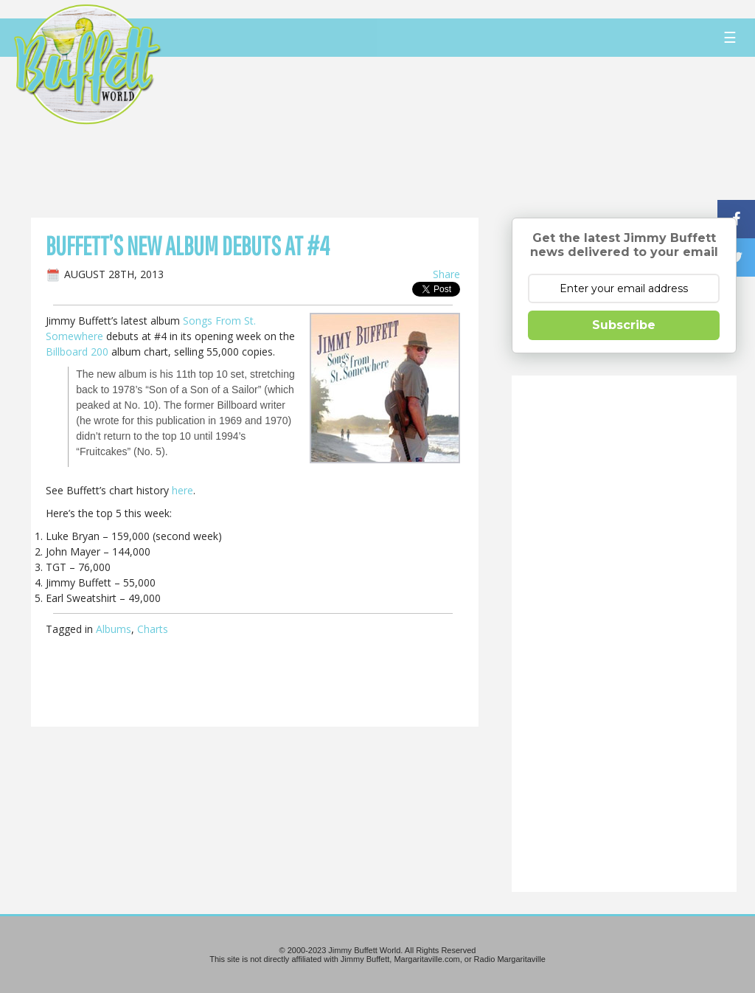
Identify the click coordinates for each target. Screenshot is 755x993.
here (182, 490)
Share (446, 274)
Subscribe (623, 325)
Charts (152, 629)
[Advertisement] (453, 136)
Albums (113, 629)
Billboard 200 (77, 352)
